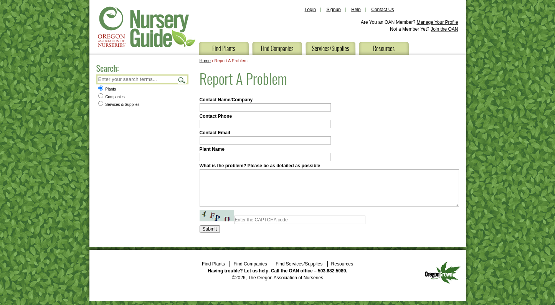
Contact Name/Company (226, 99)
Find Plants (223, 48)
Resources (384, 48)
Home (205, 60)
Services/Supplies (330, 48)
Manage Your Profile (437, 22)
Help (356, 9)
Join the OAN (444, 29)
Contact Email (215, 132)
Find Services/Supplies (299, 264)
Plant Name (212, 149)
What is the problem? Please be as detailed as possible (260, 165)
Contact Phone (216, 116)
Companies (111, 97)
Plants (107, 89)
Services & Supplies (119, 104)
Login (310, 9)
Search (182, 80)
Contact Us (382, 9)
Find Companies (277, 48)
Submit (210, 229)
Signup (333, 9)
